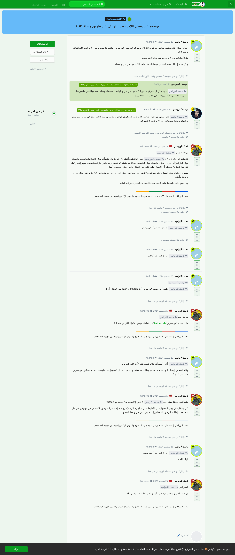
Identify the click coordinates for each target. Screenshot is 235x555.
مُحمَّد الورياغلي (177, 255)
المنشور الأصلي (38, 69)
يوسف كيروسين (153, 159)
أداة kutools (160, 323)
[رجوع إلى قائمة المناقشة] (231, 4)
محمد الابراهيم (176, 91)
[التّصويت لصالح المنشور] (197, 54)
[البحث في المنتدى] (87, 4)
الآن (33, 123)
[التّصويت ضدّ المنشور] (197, 60)
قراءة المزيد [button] (100, 549)
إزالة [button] (16, 549)
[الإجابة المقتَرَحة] (42, 52)
